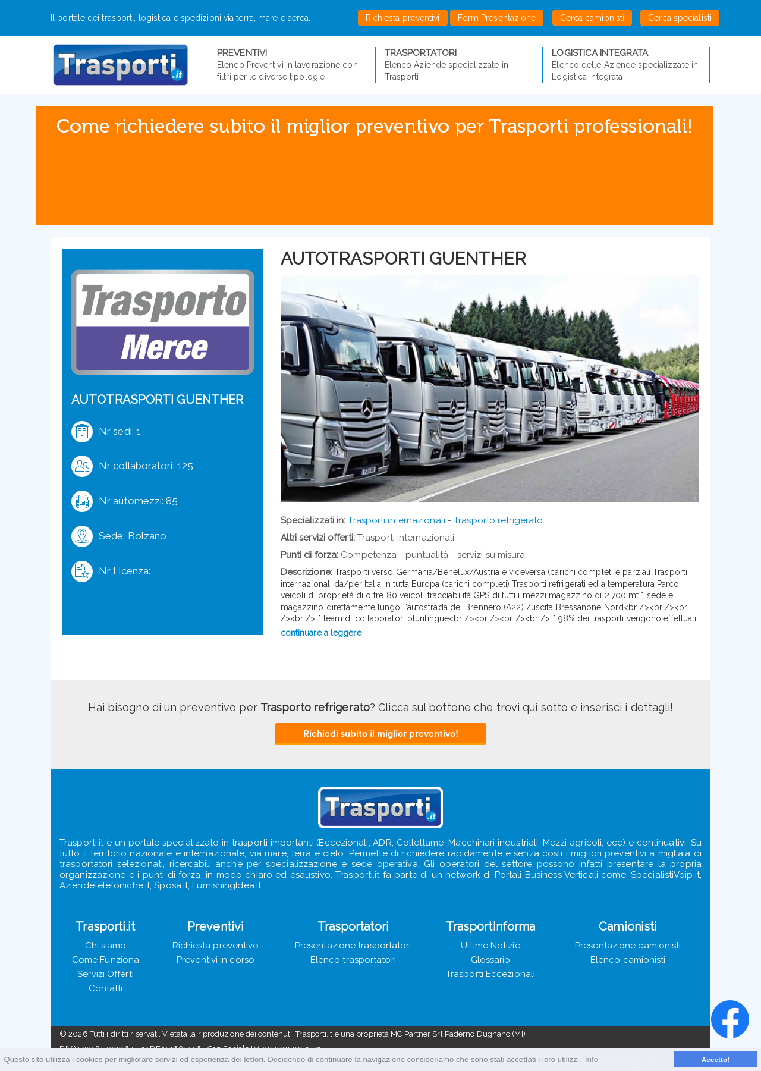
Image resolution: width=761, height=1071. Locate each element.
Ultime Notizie (490, 945)
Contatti (106, 988)
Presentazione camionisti (628, 945)
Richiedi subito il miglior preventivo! (380, 733)
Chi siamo (106, 945)
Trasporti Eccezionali (490, 974)
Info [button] (591, 1059)
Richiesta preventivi (403, 18)
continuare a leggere (321, 632)
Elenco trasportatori (353, 959)
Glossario (491, 959)
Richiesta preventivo (215, 945)
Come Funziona (105, 959)
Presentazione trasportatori (353, 945)
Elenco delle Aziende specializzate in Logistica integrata (626, 64)
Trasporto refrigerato (498, 520)
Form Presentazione (497, 18)
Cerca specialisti (680, 18)
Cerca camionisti (592, 18)
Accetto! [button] (716, 1059)
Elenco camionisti (628, 959)
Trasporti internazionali (396, 520)
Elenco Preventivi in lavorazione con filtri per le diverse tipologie (291, 64)
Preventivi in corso (215, 959)
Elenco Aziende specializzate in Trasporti (459, 64)
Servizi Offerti (105, 974)
